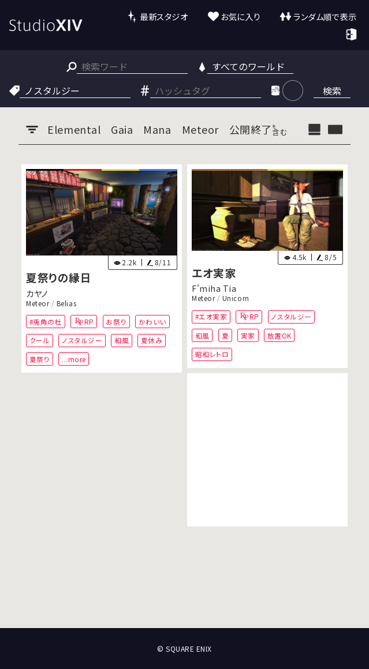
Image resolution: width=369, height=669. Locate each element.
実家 (248, 335)
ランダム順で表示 (324, 16)
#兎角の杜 (45, 321)
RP (89, 321)
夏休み (152, 340)
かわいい (152, 321)
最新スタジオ (164, 16)
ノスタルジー (82, 340)
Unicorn (235, 298)
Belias (66, 303)
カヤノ (37, 293)
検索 (332, 90)
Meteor (37, 303)
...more (74, 358)
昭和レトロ (212, 354)
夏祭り (39, 358)
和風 (121, 340)
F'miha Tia (214, 288)
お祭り (116, 321)
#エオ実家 (211, 316)
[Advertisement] (267, 450)
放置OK (279, 335)
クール (39, 340)
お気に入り (240, 16)
